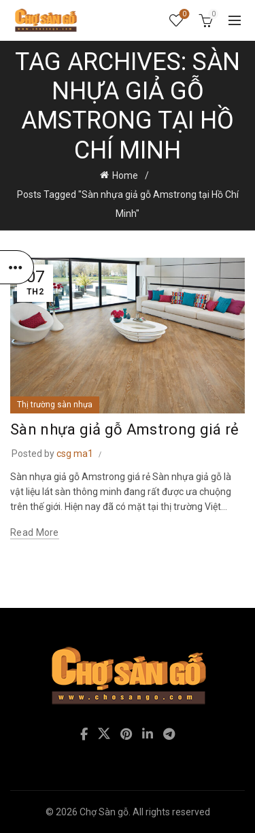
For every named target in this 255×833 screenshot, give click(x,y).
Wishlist (183, 14)
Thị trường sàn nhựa (54, 404)
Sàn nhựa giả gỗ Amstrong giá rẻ (124, 429)
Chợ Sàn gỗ (104, 811)
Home (125, 175)
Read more (34, 532)
